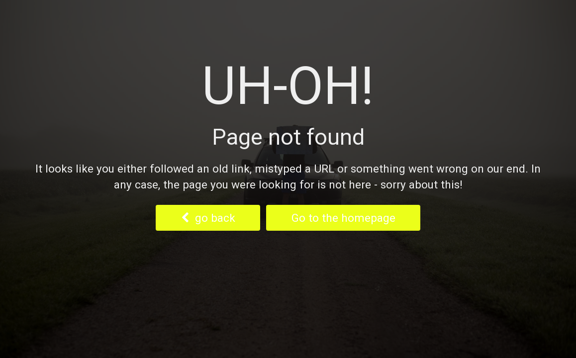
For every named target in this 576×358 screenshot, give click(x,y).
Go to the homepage (343, 217)
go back (208, 217)
